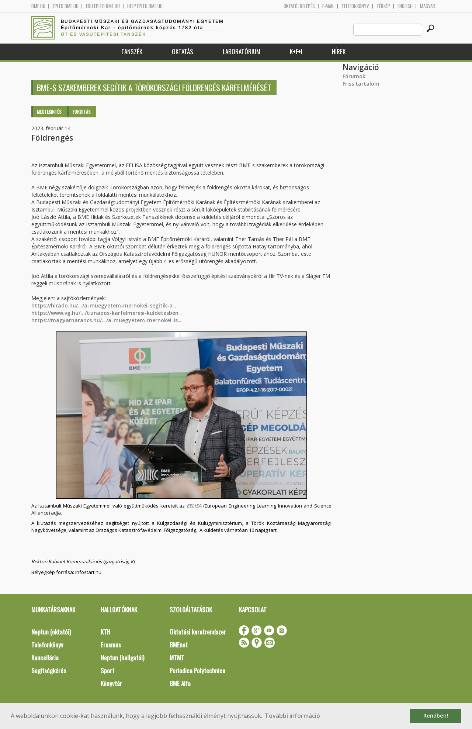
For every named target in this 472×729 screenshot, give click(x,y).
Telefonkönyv (355, 6)
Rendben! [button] (435, 715)
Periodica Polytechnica (197, 670)
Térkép (383, 6)
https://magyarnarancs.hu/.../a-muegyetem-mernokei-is (104, 320)
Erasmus (111, 644)
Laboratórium (241, 51)
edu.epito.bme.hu (103, 6)
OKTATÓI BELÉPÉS (299, 6)
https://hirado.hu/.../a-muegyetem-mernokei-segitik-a (102, 305)
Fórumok (354, 76)
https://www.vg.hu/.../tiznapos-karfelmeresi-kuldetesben (104, 312)
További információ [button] (292, 716)
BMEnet (179, 644)
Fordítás (82, 112)
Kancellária (45, 657)
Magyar (427, 6)
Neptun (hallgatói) (122, 657)
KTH (105, 631)
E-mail (328, 6)
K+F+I (296, 51)
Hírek (339, 51)
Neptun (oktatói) (51, 631)
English (405, 6)
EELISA (194, 505)
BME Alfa (180, 683)
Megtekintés (49, 112)
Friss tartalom (361, 83)
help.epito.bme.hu (145, 6)
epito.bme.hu (66, 6)
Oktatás (182, 51)
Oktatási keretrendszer (198, 631)
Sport (107, 670)
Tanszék (131, 51)
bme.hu (38, 6)
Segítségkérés (48, 670)
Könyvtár (111, 683)
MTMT (177, 657)
